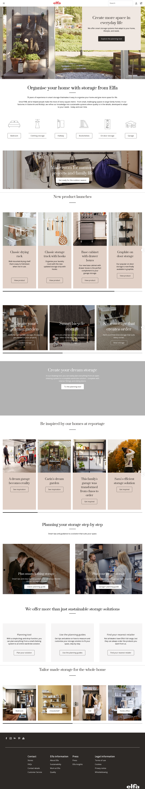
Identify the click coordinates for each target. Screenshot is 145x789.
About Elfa (54, 760)
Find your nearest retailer (120, 653)
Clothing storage (38, 136)
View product (19, 280)
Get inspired (89, 501)
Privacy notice (100, 768)
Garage (131, 136)
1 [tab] (20, 512)
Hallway (61, 136)
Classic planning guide (36, 586)
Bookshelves (84, 136)
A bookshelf (54, 711)
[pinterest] (19, 738)
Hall (89, 711)
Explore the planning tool (111, 39)
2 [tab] (55, 512)
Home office (125, 711)
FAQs (30, 764)
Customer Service (35, 772)
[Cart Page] (141, 3)
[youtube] (23, 738)
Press (74, 760)
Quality (53, 772)
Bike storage (72, 343)
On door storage (107, 136)
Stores (30, 760)
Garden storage (25, 343)
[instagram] (11, 738)
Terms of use (100, 760)
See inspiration (19, 489)
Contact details (34, 768)
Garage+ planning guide (109, 586)
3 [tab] (89, 512)
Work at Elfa (55, 768)
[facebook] (6, 738)
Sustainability (55, 764)
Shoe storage (118, 343)
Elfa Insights (77, 764)
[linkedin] (15, 738)
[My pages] (136, 3)
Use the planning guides (72, 653)
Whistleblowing (101, 772)
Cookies (98, 764)
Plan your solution (24, 653)
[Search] (120, 3)
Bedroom (14, 136)
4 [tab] (124, 512)
